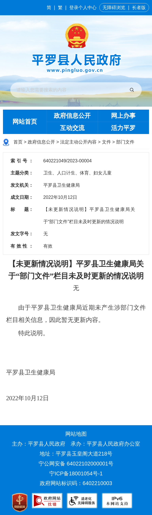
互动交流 (72, 127)
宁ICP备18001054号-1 (76, 474)
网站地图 (76, 434)
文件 (106, 142)
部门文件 (125, 142)
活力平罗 (123, 127)
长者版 (139, 7)
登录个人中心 (83, 7)
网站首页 (24, 121)
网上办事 (123, 115)
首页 (18, 142)
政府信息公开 (72, 115)
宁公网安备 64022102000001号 (76, 464)
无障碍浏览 (114, 7)
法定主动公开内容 (78, 142)
